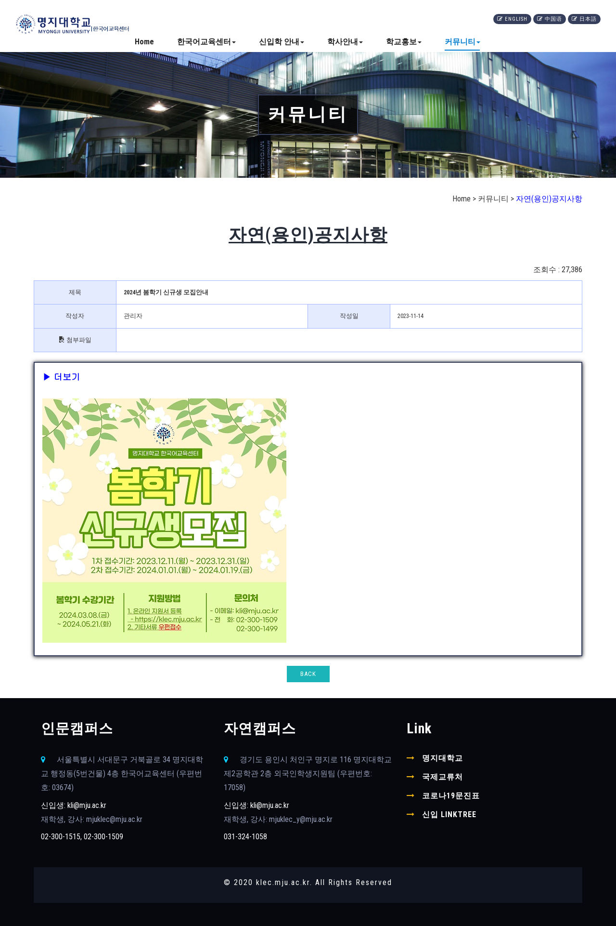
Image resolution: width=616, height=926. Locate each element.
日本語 (584, 19)
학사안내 (345, 41)
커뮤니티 (462, 41)
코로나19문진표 (451, 795)
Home (144, 41)
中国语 (549, 19)
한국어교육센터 (206, 41)
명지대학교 (442, 758)
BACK (308, 673)
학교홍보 (404, 41)
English (512, 19)
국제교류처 (442, 776)
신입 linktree (449, 814)
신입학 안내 (281, 41)
